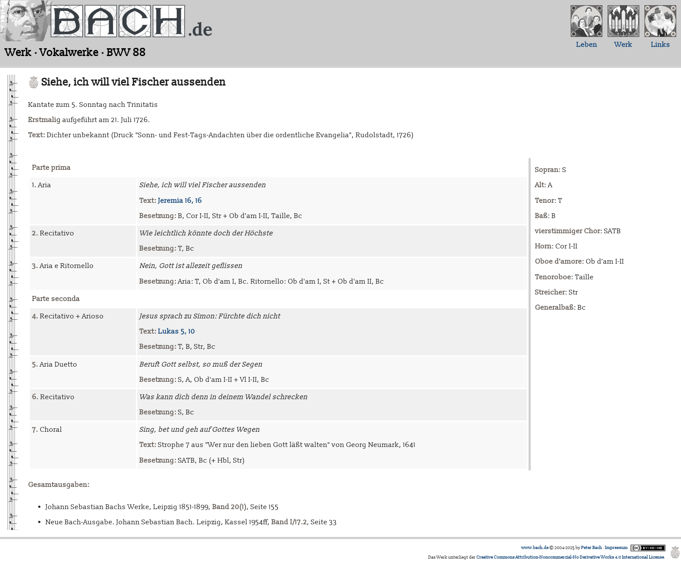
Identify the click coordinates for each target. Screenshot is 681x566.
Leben (586, 44)
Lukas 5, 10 (176, 331)
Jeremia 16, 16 (180, 200)
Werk (623, 44)
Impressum (616, 547)
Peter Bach (591, 547)
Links (660, 44)
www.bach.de (535, 547)
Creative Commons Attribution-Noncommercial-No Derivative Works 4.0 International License (570, 557)
